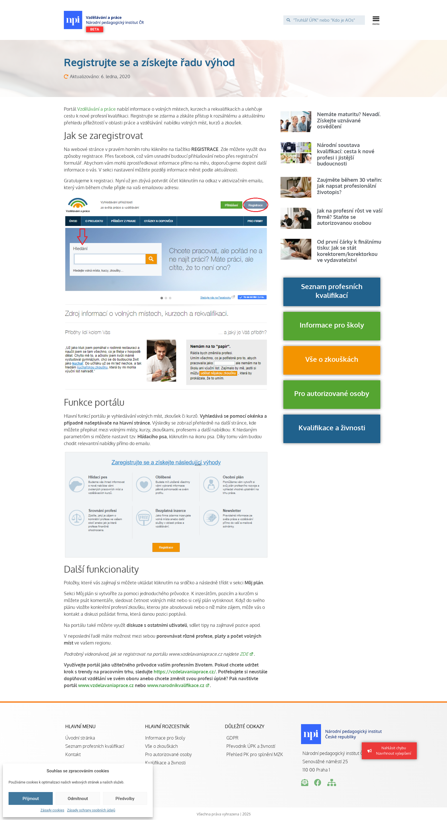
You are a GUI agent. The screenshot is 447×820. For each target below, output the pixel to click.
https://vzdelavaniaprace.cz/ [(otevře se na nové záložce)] (185, 671)
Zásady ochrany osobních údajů (91, 810)
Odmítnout (78, 798)
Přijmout (31, 798)
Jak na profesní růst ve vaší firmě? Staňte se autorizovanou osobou (350, 216)
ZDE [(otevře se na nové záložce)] (247, 654)
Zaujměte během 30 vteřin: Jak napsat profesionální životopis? (349, 186)
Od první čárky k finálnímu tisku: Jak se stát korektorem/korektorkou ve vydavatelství (349, 251)
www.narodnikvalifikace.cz (178, 685)
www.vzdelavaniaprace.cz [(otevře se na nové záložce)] (106, 685)
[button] (376, 20)
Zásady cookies (52, 810)
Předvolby (125, 798)
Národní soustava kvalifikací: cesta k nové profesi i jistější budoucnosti (345, 154)
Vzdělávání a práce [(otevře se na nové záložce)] (96, 109)
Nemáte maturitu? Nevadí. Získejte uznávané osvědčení (349, 120)
